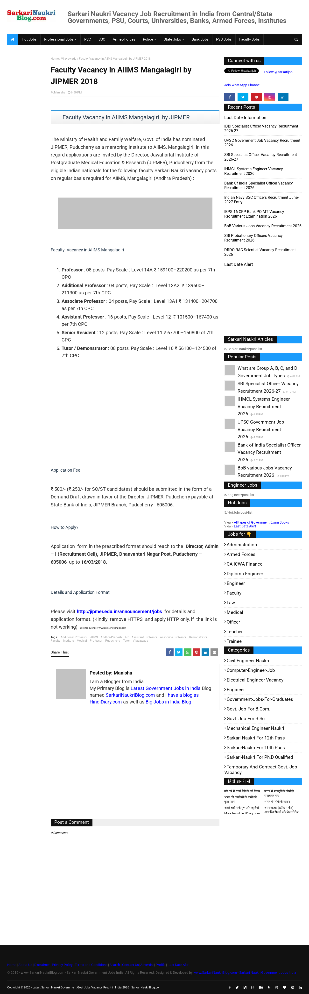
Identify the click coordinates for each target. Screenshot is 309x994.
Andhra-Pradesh (111, 637)
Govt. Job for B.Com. (248, 709)
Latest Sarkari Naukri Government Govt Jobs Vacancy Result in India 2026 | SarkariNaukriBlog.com (97, 987)
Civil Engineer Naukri (248, 660)
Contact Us (130, 965)
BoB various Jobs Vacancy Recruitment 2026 (263, 226)
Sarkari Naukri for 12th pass (256, 738)
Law (231, 602)
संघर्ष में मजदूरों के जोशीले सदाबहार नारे (279, 793)
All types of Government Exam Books (261, 522)
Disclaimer (42, 965)
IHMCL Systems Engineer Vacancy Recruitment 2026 (253, 171)
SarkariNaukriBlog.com (130, 695)
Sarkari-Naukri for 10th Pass (256, 747)
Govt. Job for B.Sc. (246, 718)
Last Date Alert (245, 526)
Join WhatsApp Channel (242, 85)
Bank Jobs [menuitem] (200, 39)
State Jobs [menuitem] (172, 39)
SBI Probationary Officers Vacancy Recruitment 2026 (253, 237)
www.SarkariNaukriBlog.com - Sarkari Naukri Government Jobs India (244, 972)
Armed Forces (241, 554)
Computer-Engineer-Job (251, 670)
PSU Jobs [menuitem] (224, 39)
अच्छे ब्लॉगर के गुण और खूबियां (241, 807)
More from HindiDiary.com (242, 813)
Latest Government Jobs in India (166, 688)
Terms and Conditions (91, 965)
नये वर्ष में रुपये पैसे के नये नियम (242, 791)
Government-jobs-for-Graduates (260, 699)
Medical (82, 640)
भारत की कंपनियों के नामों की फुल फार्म (240, 799)
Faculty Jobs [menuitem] (249, 39)
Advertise (147, 965)
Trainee (234, 641)
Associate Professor (173, 637)
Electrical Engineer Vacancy (255, 680)
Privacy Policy (62, 965)
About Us (25, 965)
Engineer (236, 583)
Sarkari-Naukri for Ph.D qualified (260, 757)
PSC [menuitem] (87, 39)
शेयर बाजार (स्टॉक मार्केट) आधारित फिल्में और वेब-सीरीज (281, 810)
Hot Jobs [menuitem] (29, 39)
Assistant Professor (144, 637)
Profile (160, 965)
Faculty (55, 640)
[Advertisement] (27, 131)
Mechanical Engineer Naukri (255, 728)
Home (55, 58)
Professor (96, 640)
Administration (242, 544)
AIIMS (94, 637)
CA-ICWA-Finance (244, 564)
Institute (68, 640)
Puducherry (112, 640)
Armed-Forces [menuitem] (124, 39)
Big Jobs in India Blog (168, 702)
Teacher (235, 631)
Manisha (59, 92)
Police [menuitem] (148, 39)
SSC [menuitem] (101, 39)
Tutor (126, 640)
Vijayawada (69, 58)
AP (127, 637)
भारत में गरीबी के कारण (277, 801)
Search (115, 965)
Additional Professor (74, 637)
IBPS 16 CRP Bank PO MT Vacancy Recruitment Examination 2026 (254, 214)
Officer (233, 622)
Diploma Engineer (245, 573)
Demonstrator (198, 637)
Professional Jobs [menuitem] (59, 39)
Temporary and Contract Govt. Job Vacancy (260, 769)
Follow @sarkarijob (278, 72)
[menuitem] (12, 39)
